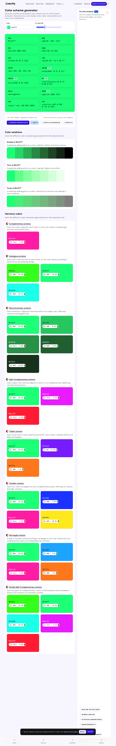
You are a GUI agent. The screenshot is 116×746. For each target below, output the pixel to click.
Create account (99, 4)
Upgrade (77, 4)
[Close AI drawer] (107, 12)
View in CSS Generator (51, 122)
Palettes (39, 4)
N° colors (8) (39, 23)
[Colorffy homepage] (10, 4)
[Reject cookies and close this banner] (82, 732)
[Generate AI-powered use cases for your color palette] (90, 709)
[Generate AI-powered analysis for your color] (87, 714)
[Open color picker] (9, 27)
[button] (11, 152)
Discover (30, 4)
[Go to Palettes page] (101, 741)
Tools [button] (59, 4)
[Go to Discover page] (43, 741)
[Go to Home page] (14, 741)
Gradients (49, 4)
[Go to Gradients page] (72, 741)
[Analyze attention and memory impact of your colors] (91, 719)
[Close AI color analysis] (34, 122)
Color (8, 23)
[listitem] (23, 40)
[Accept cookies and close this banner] (90, 732)
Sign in (87, 4)
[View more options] (109, 4)
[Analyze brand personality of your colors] (88, 724)
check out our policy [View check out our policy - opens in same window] (71, 732)
